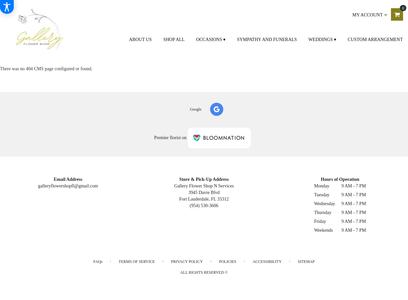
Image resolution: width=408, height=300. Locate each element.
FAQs (98, 261)
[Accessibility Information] (7, 7)
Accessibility (267, 261)
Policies (228, 261)
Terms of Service (137, 261)
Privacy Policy (187, 261)
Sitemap (306, 261)
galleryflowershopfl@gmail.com (68, 185)
